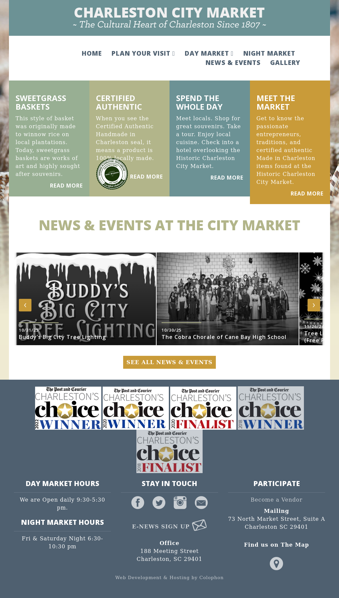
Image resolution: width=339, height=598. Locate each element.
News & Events (233, 62)
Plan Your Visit (143, 53)
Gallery (285, 62)
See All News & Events (169, 362)
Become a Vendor (277, 500)
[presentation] (25, 305)
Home (92, 53)
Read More (66, 185)
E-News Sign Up (169, 526)
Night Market (269, 53)
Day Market (209, 53)
